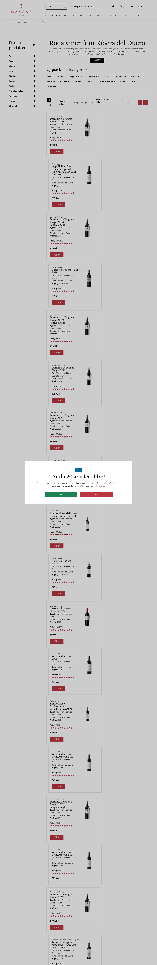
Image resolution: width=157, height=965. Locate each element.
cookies (102, 486)
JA (61, 494)
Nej (96, 494)
